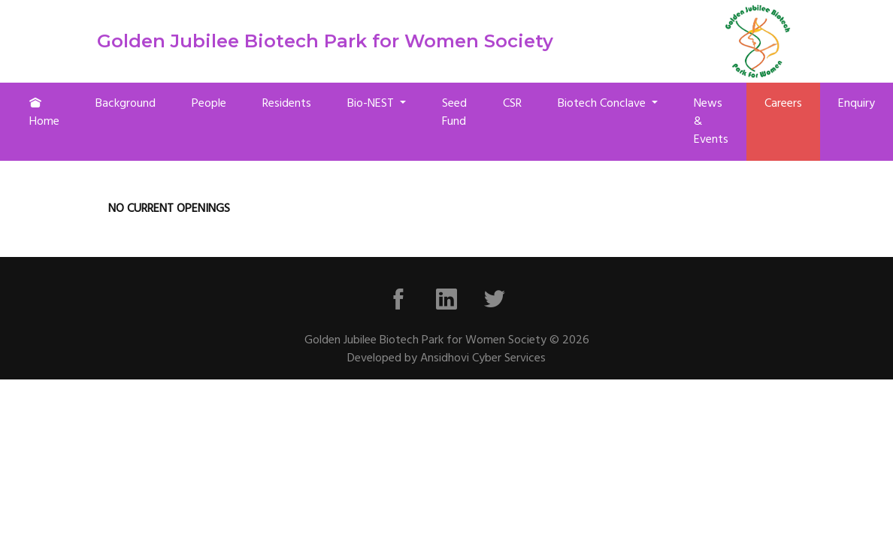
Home (44, 113)
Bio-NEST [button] (372, 103)
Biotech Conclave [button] (603, 103)
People (209, 103)
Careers (783, 103)
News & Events (711, 122)
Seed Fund (454, 112)
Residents (286, 103)
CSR (512, 103)
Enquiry (856, 103)
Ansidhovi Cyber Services (483, 358)
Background (125, 103)
